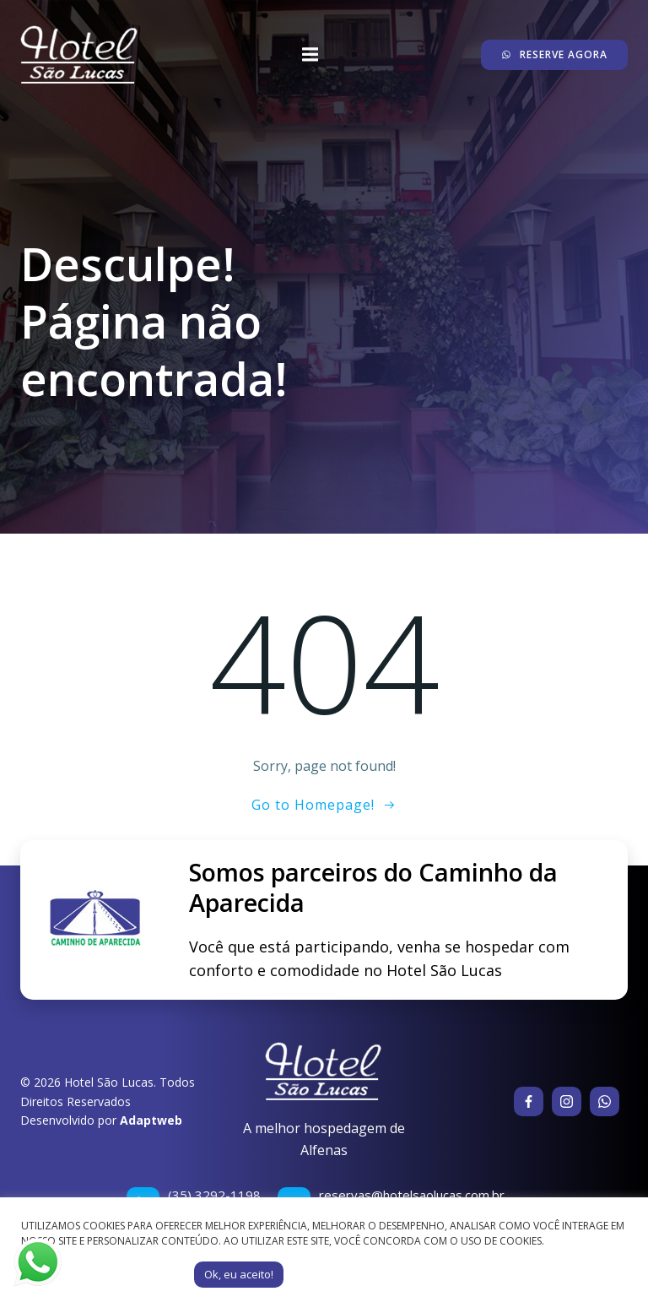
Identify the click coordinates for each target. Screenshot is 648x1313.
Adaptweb (151, 1120)
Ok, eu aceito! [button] (238, 1274)
